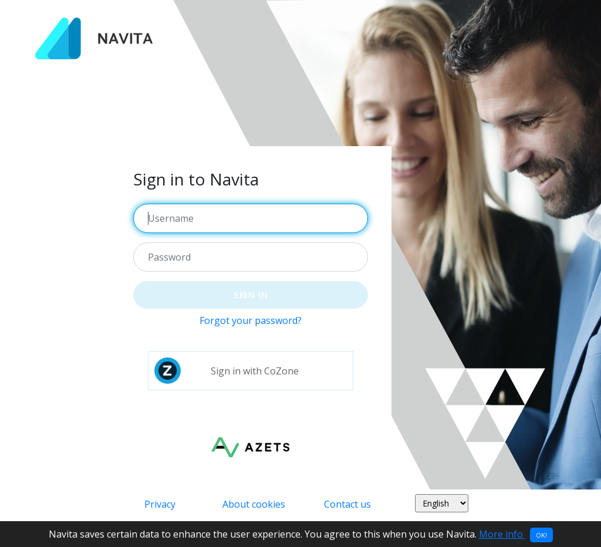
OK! (541, 535)
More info (502, 534)
